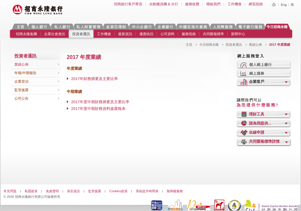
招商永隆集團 (26, 34)
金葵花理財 (115, 26)
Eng (284, 4)
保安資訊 (73, 191)
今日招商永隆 (278, 26)
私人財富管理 (88, 26)
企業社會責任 (54, 34)
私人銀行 (62, 26)
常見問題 (10, 191)
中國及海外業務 (193, 26)
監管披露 (21, 90)
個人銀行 (39, 26)
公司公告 (21, 98)
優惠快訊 (146, 34)
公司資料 (167, 34)
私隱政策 (31, 191)
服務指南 (189, 34)
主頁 (20, 26)
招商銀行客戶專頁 (128, 4)
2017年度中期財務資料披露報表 (98, 108)
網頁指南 (256, 4)
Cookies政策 (118, 191)
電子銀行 (250, 26)
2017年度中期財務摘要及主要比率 (100, 102)
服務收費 (192, 4)
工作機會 (235, 4)
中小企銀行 (141, 26)
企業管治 (21, 81)
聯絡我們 (213, 4)
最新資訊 (125, 34)
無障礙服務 (175, 191)
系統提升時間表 (147, 191)
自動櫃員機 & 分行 (163, 4)
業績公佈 (255, 44)
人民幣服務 (222, 26)
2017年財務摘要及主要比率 (94, 78)
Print (274, 5)
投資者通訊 (81, 34)
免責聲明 (52, 191)
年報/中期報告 (25, 73)
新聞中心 (238, 34)
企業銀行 (165, 26)
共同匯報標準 (213, 34)
